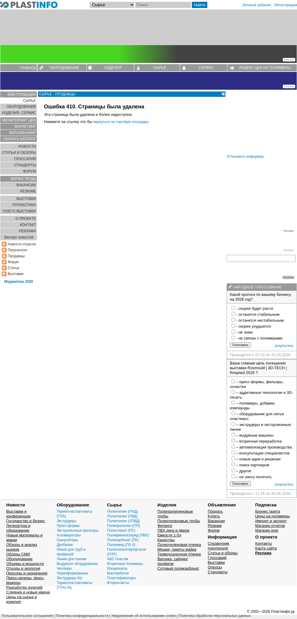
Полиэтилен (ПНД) (122, 511)
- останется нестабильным (260, 320)
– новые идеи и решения (258, 459)
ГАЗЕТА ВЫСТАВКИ (19, 211)
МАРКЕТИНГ (25, 126)
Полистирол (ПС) (121, 530)
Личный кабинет (256, 5)
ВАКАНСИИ (26, 185)
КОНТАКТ (28, 225)
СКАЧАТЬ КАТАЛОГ (20, 139)
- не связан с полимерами (259, 338)
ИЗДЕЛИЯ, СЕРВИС (19, 113)
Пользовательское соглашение (27, 616)
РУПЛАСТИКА (24, 205)
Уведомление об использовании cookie (143, 616)
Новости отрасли (22, 244)
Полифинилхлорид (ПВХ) (128, 535)
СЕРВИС (206, 68)
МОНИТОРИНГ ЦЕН (19, 120)
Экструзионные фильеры (78, 530)
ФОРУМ (29, 171)
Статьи (13, 268)
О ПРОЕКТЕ (25, 219)
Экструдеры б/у (69, 578)
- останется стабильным (257, 314)
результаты (284, 346)
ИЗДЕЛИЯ (113, 68)
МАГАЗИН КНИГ (22, 133)
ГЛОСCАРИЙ (25, 159)
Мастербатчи (118, 573)
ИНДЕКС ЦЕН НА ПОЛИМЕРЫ (264, 68)
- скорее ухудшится (253, 326)
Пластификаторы (121, 578)
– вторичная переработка (259, 441)
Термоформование (72, 573)
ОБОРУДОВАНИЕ (64, 68)
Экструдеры (67, 521)
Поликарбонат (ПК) (123, 540)
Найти (199, 5)
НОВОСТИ (27, 146)
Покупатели (17, 250)
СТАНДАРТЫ (25, 165)
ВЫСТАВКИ (26, 199)
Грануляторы (67, 540)
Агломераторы (69, 535)
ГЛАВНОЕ (28, 68)
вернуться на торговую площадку (120, 122)
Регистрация (285, 5)
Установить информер (245, 156)
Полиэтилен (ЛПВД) (123, 521)
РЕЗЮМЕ (28, 191)
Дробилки (65, 545)
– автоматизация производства (264, 447)
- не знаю (244, 332)
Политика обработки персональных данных (215, 616)
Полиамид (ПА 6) (121, 545)
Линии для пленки (72, 559)
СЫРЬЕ (159, 68)
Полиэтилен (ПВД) (122, 516)
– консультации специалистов (263, 453)
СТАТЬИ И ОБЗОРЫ (19, 153)
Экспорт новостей (18, 237)
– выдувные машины (255, 435)
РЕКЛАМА (27, 231)
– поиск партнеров (252, 465)
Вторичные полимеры (125, 564)
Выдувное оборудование (77, 564)
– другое (243, 471)
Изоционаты (117, 568)
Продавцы (16, 256)
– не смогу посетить (254, 477)
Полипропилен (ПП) (123, 526)
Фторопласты (118, 583)
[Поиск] (163, 5)
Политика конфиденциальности (82, 616)
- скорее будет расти (254, 308)
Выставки (15, 274)
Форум (13, 262)
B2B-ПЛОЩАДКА (22, 94)
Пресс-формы (68, 526)
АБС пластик (117, 559)
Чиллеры (64, 568)
